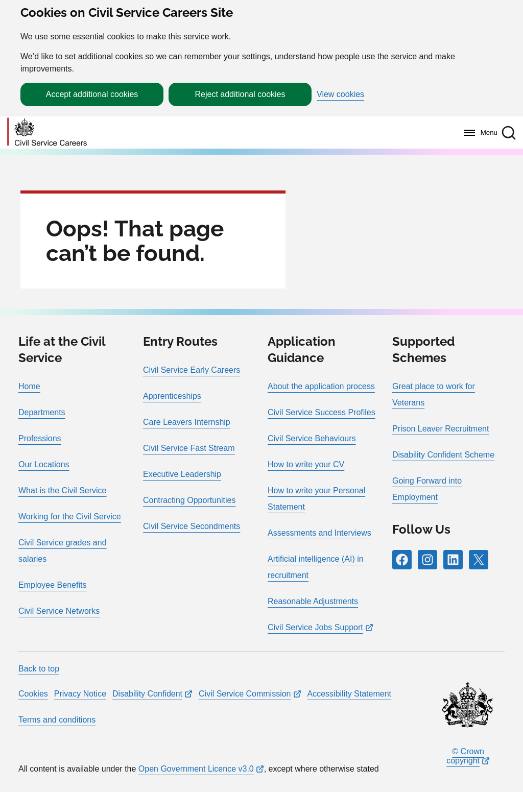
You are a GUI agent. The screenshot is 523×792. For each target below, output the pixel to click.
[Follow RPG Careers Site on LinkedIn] (453, 559)
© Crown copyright (465, 756)
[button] (509, 133)
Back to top (38, 668)
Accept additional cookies (92, 94)
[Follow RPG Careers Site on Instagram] (427, 559)
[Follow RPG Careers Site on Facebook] (402, 559)
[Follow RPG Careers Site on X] (478, 559)
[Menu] (478, 133)
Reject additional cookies (240, 94)
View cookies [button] (340, 94)
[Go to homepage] (47, 132)
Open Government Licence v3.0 (196, 768)
